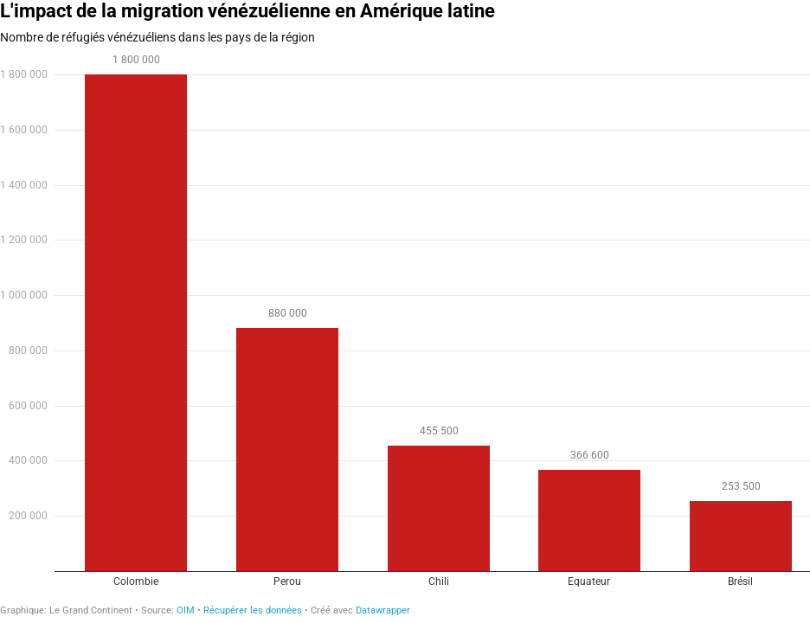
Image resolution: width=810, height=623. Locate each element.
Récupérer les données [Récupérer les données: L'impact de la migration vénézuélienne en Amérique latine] (252, 610)
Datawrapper (383, 610)
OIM (186, 610)
